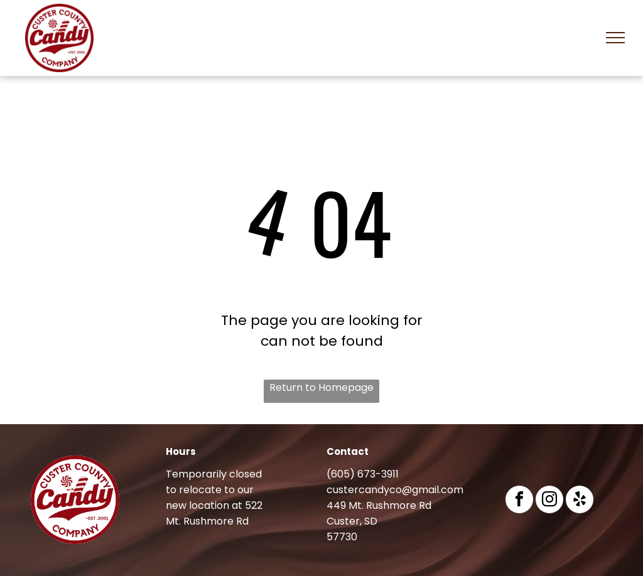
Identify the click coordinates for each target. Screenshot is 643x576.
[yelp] (579, 501)
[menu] (615, 37)
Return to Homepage (321, 387)
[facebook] (519, 501)
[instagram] (549, 501)
